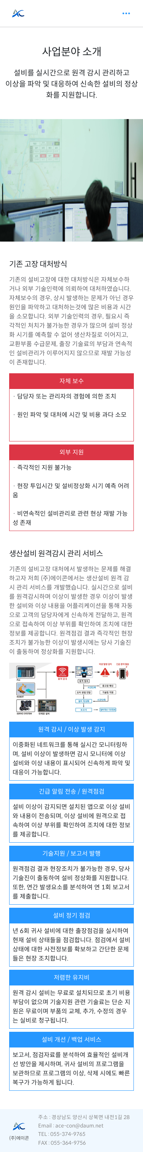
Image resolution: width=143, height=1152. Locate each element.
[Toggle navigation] (126, 13)
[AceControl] (18, 13)
